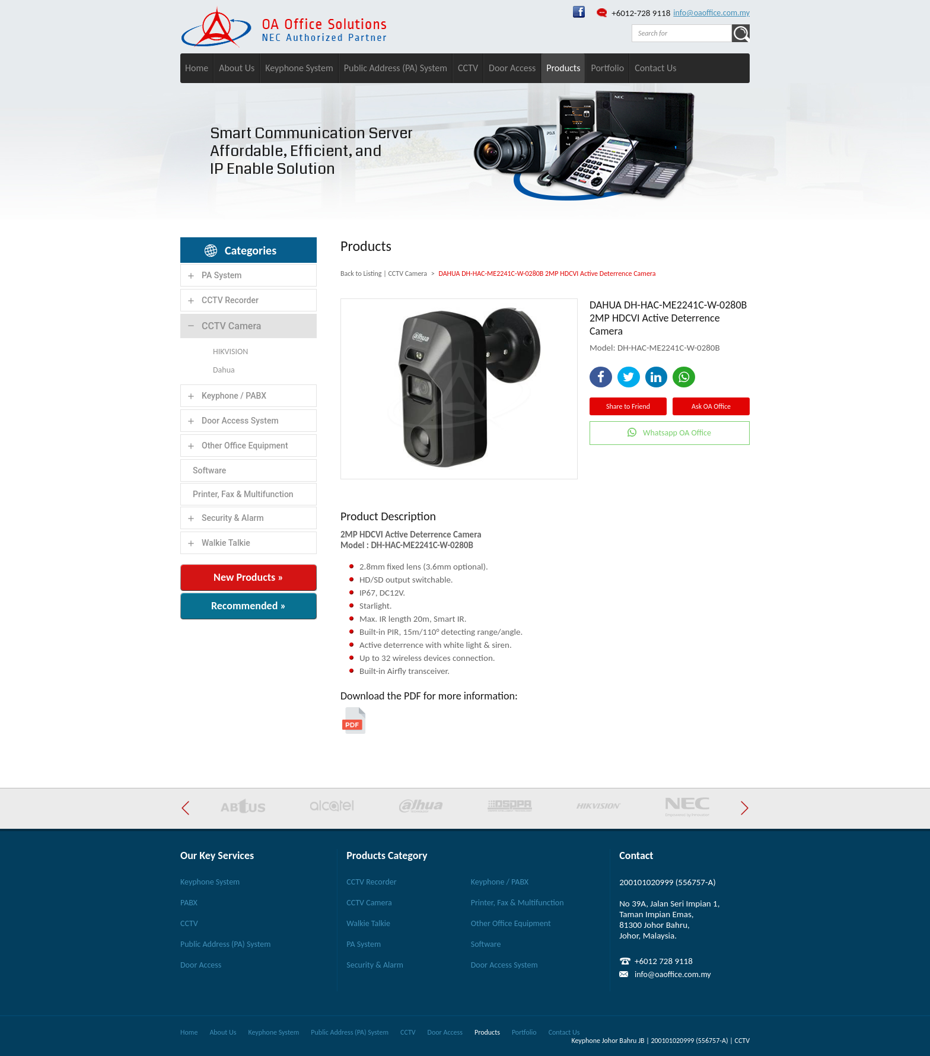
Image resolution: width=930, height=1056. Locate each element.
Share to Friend (628, 406)
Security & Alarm (233, 518)
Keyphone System (299, 68)
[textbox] (682, 33)
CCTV (468, 68)
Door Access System (240, 420)
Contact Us (655, 68)
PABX (189, 903)
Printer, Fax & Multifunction (243, 494)
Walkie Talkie (226, 543)
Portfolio (607, 68)
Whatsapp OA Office (677, 433)
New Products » (249, 577)
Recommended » (248, 605)
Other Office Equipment (245, 445)
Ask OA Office (711, 406)
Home (196, 68)
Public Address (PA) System (395, 68)
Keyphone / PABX (234, 395)
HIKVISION (230, 351)
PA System (222, 275)
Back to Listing (360, 273)
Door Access (512, 68)
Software (209, 470)
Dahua (224, 370)
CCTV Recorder (230, 300)
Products (563, 68)
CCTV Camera (231, 326)
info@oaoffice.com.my (711, 13)
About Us (236, 68)
